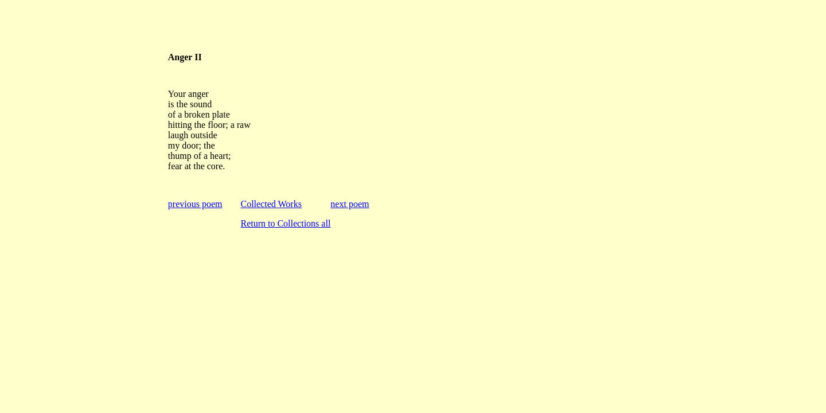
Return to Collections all (285, 223)
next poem (349, 204)
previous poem (195, 204)
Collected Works (270, 204)
